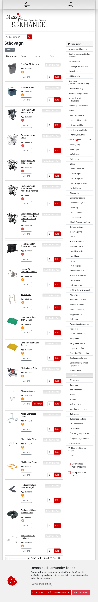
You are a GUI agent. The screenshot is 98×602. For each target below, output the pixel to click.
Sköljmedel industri (78, 343)
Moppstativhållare (29, 439)
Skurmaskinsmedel (78, 333)
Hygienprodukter (77, 270)
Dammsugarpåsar (77, 178)
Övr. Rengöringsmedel (79, 433)
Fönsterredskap (76, 217)
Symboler (10, 49)
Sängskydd (74, 380)
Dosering (74, 207)
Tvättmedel (74, 414)
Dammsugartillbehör (79, 183)
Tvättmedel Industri (78, 419)
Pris (52, 56)
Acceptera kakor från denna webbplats (50, 592)
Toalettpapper (76, 390)
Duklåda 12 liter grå (30, 64)
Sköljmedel (74, 338)
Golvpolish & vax (77, 227)
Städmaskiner (76, 370)
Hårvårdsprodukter (78, 275)
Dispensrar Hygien (77, 202)
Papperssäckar (76, 314)
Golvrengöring (76, 232)
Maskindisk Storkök (78, 300)
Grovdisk (73, 236)
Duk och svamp (76, 212)
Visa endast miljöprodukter (79, 465)
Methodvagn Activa (29, 368)
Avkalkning (74, 159)
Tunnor (73, 399)
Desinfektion (75, 188)
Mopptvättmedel (77, 309)
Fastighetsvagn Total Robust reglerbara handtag (29, 188)
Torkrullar (74, 394)
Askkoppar (74, 149)
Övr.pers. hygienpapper (80, 438)
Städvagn (74, 375)
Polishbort (74, 319)
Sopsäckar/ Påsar (77, 348)
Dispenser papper (77, 198)
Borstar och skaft (77, 169)
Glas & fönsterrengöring (80, 222)
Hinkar (73, 261)
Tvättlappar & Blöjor (78, 409)
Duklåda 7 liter (27, 87)
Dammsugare (75, 173)
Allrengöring (75, 144)
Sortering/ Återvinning (79, 353)
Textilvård (74, 385)
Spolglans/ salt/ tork (78, 358)
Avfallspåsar (75, 154)
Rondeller (74, 329)
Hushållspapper (76, 266)
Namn (23, 56)
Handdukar (74, 256)
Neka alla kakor (81, 592)
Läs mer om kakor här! (41, 584)
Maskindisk (74, 295)
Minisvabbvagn (28, 391)
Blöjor (72, 164)
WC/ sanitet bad (76, 423)
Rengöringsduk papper (79, 324)
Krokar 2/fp (26, 295)
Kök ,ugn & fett (76, 285)
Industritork (75, 280)
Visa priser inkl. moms (79, 474)
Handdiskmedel (76, 251)
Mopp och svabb (77, 304)
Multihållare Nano (29, 462)
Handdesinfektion (77, 246)
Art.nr (37, 56)
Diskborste (74, 193)
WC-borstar (75, 428)
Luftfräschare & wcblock (80, 290)
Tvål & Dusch (75, 404)
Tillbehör (38, 404)
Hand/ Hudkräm (77, 241)
